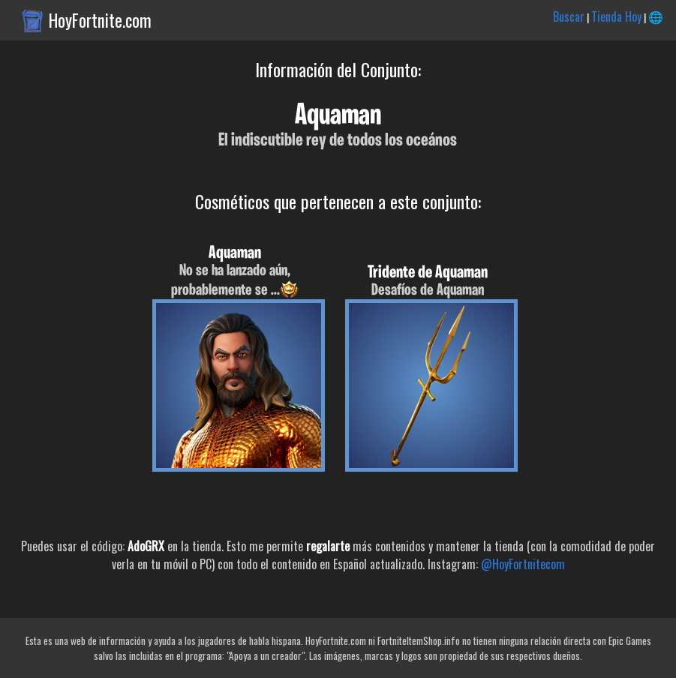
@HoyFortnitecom (523, 564)
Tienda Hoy (616, 17)
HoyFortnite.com (100, 20)
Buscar (568, 17)
